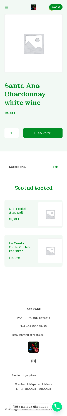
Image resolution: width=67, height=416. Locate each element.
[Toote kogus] (11, 133)
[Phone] (57, 407)
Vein (55, 166)
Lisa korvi (43, 133)
